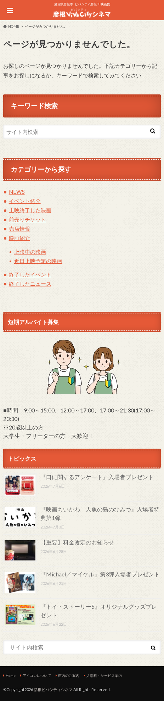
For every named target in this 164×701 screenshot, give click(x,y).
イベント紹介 (25, 201)
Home (11, 675)
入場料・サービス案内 (104, 675)
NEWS (17, 191)
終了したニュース (30, 283)
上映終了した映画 (30, 210)
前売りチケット (27, 219)
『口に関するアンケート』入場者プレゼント (97, 476)
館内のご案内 (68, 675)
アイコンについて (37, 675)
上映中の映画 (30, 251)
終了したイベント (30, 274)
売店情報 (19, 228)
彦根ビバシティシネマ (53, 689)
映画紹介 (19, 238)
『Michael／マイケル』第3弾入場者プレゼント (100, 574)
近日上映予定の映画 (38, 261)
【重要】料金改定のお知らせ (77, 542)
